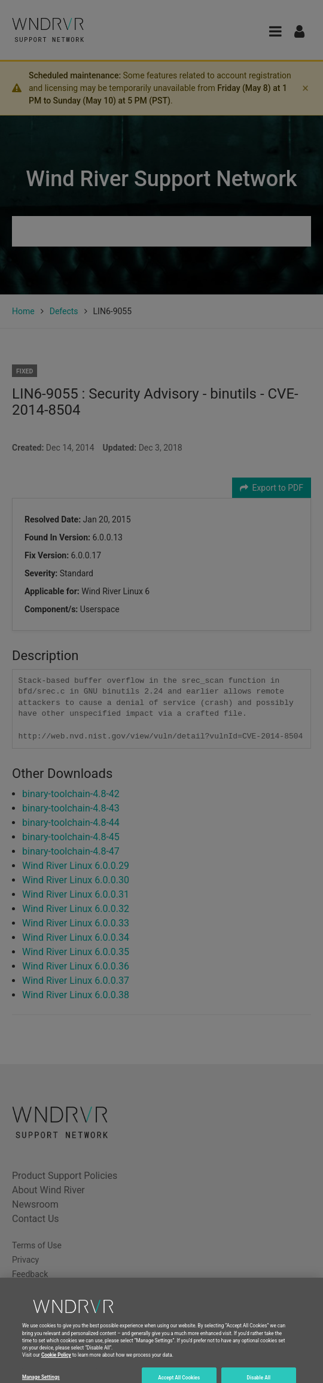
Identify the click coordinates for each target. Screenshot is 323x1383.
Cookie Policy (56, 1366)
